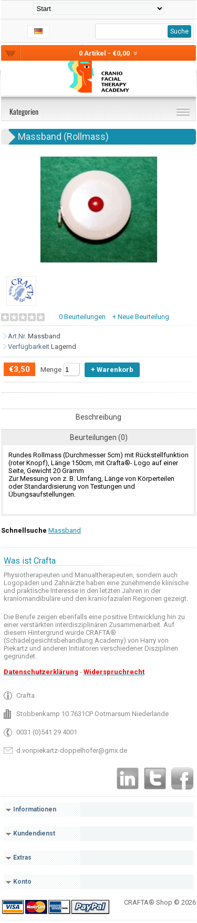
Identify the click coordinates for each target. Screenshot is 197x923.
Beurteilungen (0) (99, 437)
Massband (64, 530)
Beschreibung (98, 417)
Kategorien (23, 111)
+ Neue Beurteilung (140, 317)
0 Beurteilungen (82, 317)
